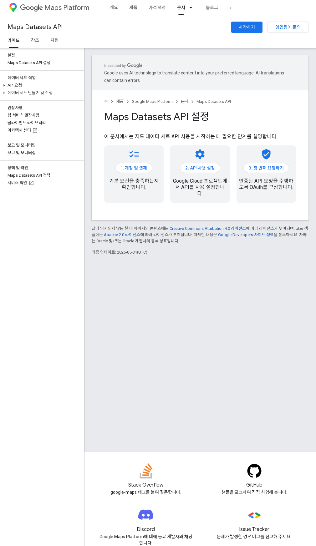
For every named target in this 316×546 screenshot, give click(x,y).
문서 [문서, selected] (181, 7)
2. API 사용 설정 (200, 168)
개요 (114, 7)
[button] (41, 85)
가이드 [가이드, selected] (14, 40)
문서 (184, 101)
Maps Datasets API (35, 27)
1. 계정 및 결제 (134, 168)
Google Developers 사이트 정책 (246, 234)
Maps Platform (54, 7)
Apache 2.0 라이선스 (122, 234)
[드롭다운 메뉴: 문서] (192, 7)
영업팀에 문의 (288, 27)
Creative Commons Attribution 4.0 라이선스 (208, 228)
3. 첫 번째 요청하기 (266, 168)
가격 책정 (157, 7)
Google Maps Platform (152, 101)
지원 (54, 40)
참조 (35, 40)
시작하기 (247, 27)
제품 (133, 7)
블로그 (212, 7)
